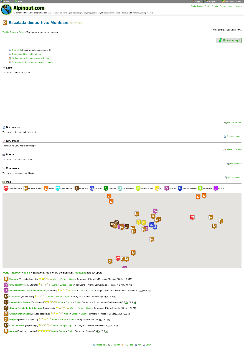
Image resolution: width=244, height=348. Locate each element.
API (138, 345)
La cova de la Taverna (19, 302)
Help (18, 1)
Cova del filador (17, 325)
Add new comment (232, 177)
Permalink (15, 50)
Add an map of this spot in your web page (29, 58)
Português (238, 6)
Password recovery (232, 1)
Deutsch (200, 6)
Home (5, 1)
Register (211, 1)
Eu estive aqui (229, 40)
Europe (13, 32)
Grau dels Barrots (18, 285)
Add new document (232, 136)
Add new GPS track (232, 150)
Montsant (80, 272)
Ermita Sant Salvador (19, 314)
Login (196, 1)
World (5, 32)
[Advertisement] (122, 97)
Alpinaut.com (28, 8)
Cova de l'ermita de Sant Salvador (25, 308)
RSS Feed (127, 345)
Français (223, 6)
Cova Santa (14, 296)
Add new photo (234, 163)
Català (193, 6)
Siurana (13, 331)
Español (215, 6)
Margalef (13, 319)
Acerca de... (100, 345)
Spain (21, 32)
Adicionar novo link (232, 122)
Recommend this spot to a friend (25, 54)
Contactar (114, 345)
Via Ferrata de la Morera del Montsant (27, 290)
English (208, 6)
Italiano (230, 6)
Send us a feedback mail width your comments (31, 62)
